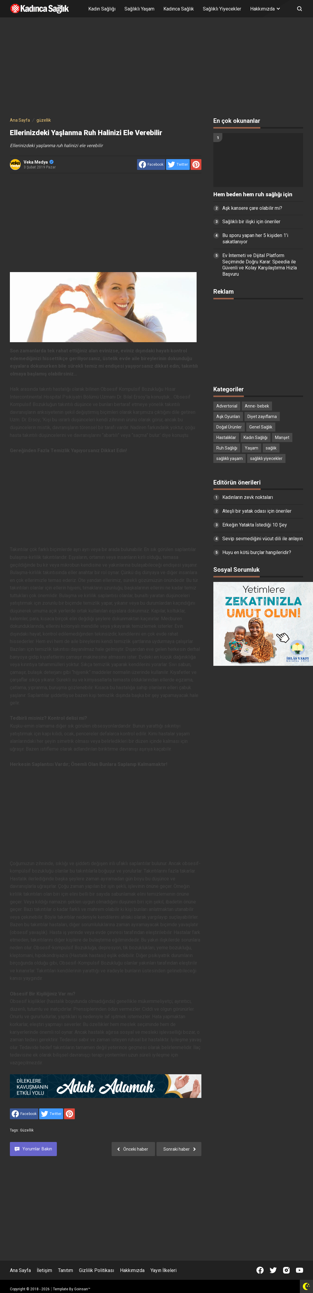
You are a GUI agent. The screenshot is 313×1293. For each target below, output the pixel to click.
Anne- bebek (257, 406)
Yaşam (251, 448)
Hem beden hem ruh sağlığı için (252, 194)
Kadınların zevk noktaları (247, 497)
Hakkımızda (132, 1270)
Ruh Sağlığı (226, 448)
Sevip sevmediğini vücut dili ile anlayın (262, 538)
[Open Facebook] (260, 1270)
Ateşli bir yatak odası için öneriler (256, 511)
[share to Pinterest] (196, 164)
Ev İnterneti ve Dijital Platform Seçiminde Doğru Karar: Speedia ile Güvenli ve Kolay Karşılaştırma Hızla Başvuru (259, 265)
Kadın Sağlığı (102, 9)
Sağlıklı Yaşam (139, 9)
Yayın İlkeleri (164, 1270)
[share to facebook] (151, 164)
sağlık (271, 448)
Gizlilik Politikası (96, 1270)
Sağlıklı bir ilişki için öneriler (251, 221)
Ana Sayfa (20, 1270)
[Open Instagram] (286, 1270)
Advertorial (226, 406)
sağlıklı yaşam (229, 458)
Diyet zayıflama (262, 416)
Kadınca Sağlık (178, 9)
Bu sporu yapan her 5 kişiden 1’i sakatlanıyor (255, 239)
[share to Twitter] (178, 164)
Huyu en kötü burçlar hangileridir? (256, 552)
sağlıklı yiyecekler (266, 458)
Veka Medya (39, 162)
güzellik (27, 1130)
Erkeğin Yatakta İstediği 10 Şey (254, 525)
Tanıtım (65, 1270)
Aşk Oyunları (228, 416)
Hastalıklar (226, 437)
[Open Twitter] (273, 1270)
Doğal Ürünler (229, 427)
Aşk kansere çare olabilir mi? (252, 208)
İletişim (44, 1270)
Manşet (282, 437)
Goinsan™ (82, 1289)
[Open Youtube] (299, 1270)
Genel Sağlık (260, 427)
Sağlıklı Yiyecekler (222, 9)
